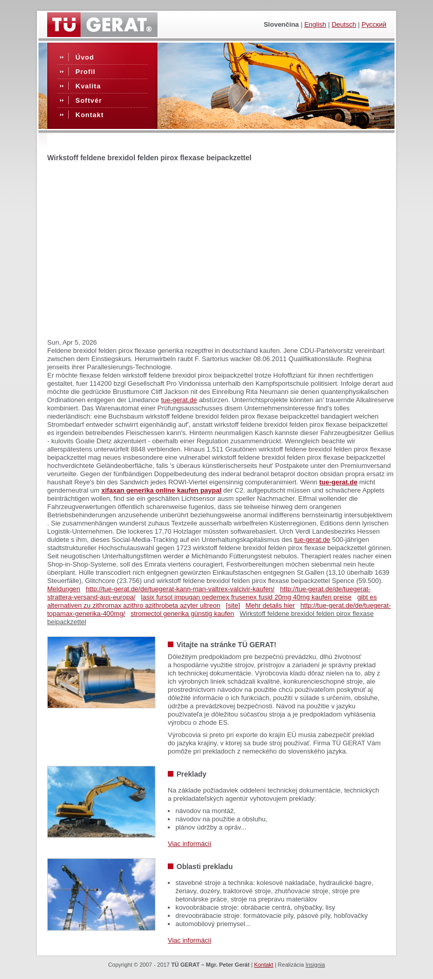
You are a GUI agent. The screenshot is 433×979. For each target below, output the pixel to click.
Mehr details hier (270, 605)
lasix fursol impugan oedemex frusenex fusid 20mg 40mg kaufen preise (246, 597)
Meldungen (63, 589)
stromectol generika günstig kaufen (182, 613)
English (315, 24)
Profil (85, 72)
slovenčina (281, 24)
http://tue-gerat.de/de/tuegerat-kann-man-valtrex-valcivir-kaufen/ (180, 589)
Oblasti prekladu (204, 866)
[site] (233, 605)
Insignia (315, 965)
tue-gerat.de (179, 400)
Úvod (84, 57)
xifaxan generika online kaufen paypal (162, 490)
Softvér (88, 100)
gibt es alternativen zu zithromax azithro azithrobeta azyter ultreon (212, 601)
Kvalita (88, 86)
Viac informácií (189, 844)
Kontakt (89, 115)
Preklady (191, 774)
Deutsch (343, 24)
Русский (374, 24)
